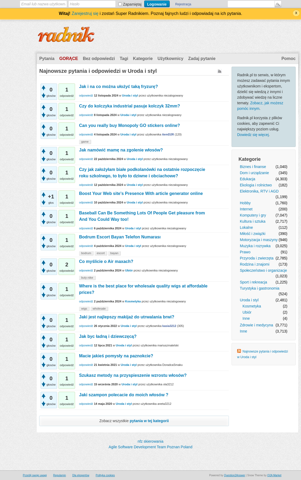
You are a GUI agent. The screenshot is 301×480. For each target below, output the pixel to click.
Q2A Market (274, 475)
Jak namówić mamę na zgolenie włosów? (121, 150)
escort (101, 253)
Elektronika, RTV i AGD (259, 191)
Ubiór (247, 312)
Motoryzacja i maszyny (259, 240)
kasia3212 (169, 325)
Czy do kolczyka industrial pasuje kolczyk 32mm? (129, 106)
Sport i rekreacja (253, 282)
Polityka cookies (105, 475)
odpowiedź (86, 95)
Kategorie (143, 58)
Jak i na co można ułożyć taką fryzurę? (118, 86)
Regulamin (59, 475)
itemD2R (168, 134)
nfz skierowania (150, 441)
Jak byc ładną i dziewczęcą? (107, 336)
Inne (246, 318)
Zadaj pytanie (202, 58)
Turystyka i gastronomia (259, 288)
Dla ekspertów (80, 475)
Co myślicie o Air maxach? (106, 261)
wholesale (99, 308)
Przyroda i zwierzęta (256, 258)
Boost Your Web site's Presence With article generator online (141, 193)
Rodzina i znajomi (254, 264)
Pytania (46, 58)
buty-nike (87, 277)
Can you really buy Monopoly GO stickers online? (129, 125)
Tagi (124, 58)
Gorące (68, 58)
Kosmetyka (252, 306)
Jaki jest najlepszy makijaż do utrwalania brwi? (126, 317)
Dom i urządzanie (254, 173)
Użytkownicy (170, 58)
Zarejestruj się (85, 13)
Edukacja (247, 179)
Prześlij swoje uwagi (35, 475)
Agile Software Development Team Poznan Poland (150, 447)
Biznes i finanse (253, 167)
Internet (246, 209)
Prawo (245, 252)
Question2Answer (234, 475)
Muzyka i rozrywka (255, 246)
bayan (114, 253)
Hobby (245, 203)
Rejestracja (183, 4)
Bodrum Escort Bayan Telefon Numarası (120, 237)
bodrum (86, 253)
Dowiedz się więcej (253, 135)
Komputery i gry (253, 215)
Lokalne (246, 227)
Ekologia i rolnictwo (256, 185)
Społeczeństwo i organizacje (263, 270)
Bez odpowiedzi (99, 58)
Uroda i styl (249, 300)
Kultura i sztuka (252, 221)
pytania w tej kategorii (149, 421)
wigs (84, 308)
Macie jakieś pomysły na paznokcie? (116, 356)
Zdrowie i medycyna (256, 325)
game (85, 141)
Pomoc (289, 58)
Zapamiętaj (132, 4)
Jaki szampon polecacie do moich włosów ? (123, 395)
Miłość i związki (252, 233)
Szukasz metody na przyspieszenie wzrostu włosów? (133, 375)
